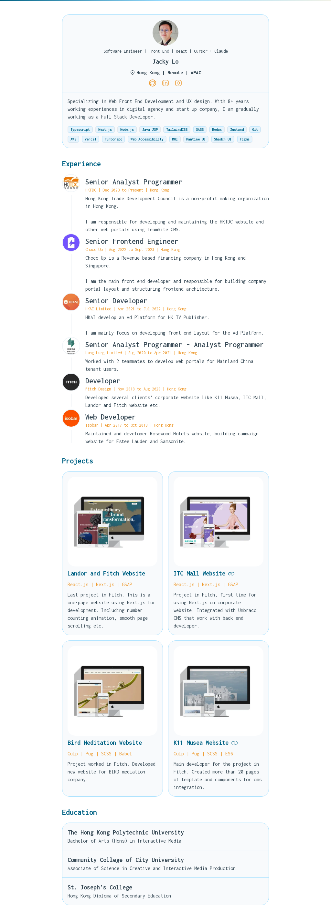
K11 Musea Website (206, 742)
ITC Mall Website (204, 573)
